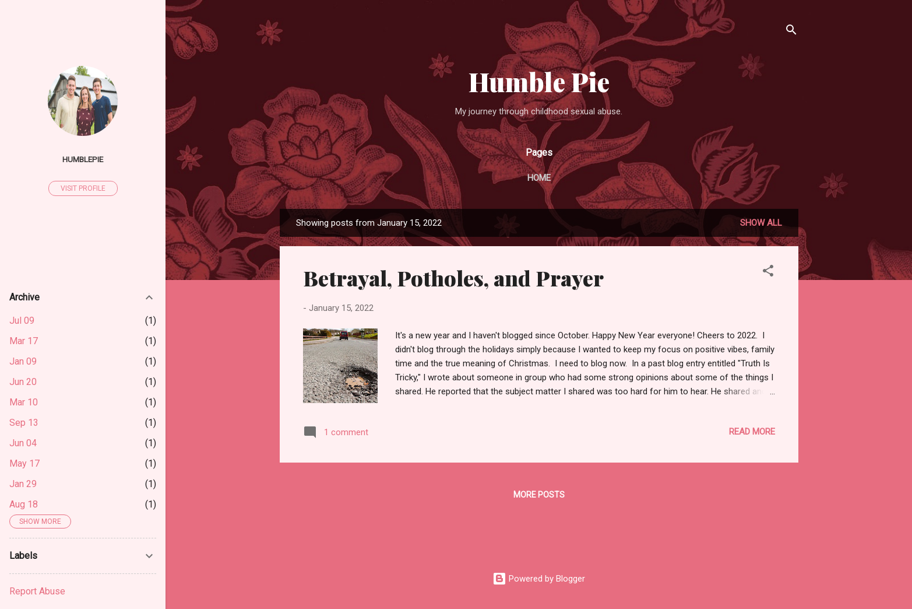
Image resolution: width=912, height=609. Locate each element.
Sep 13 (23, 422)
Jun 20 (23, 381)
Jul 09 (21, 320)
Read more (752, 431)
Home (539, 178)
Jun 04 (23, 443)
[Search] (791, 32)
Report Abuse (37, 591)
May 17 (24, 463)
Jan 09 (23, 361)
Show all (761, 223)
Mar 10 (23, 402)
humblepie (82, 159)
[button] (768, 273)
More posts (539, 494)
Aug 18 (23, 504)
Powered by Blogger (538, 578)
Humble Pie (539, 81)
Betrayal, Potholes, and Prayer (453, 278)
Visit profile (83, 188)
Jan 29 (23, 483)
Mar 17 (23, 340)
